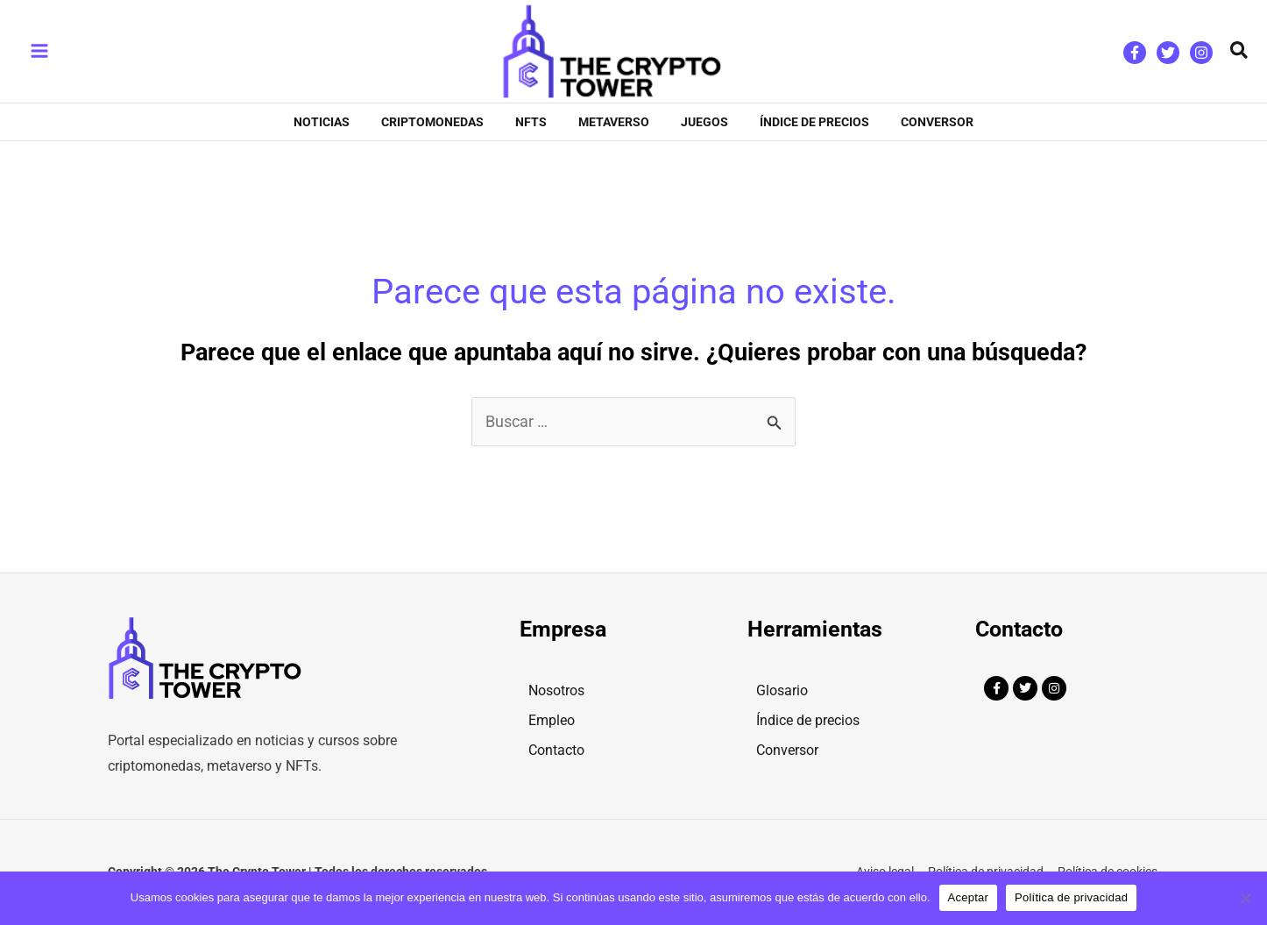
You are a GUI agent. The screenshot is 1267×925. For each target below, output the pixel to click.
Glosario (782, 690)
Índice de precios (808, 720)
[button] (1239, 51)
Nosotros (556, 690)
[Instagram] (1201, 52)
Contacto (556, 750)
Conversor (787, 750)
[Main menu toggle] (39, 51)
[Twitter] (1168, 52)
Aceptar (968, 897)
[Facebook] (1134, 52)
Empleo (551, 720)
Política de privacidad (1071, 897)
